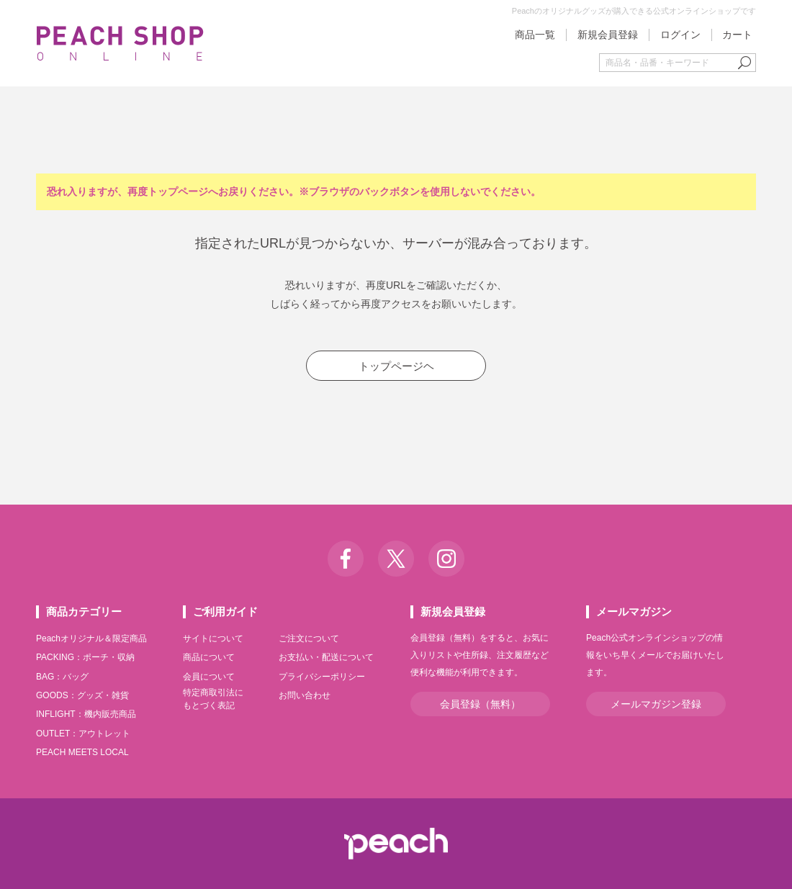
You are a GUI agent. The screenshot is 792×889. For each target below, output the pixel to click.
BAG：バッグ (62, 677)
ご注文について (309, 638)
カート (737, 34)
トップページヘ (396, 366)
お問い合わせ (304, 695)
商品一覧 (535, 34)
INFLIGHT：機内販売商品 (86, 714)
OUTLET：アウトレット (83, 733)
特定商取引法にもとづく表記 (213, 698)
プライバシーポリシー (322, 677)
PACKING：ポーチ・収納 (85, 657)
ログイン (680, 34)
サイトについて (213, 638)
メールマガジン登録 (656, 704)
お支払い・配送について (326, 657)
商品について (209, 657)
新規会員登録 (607, 34)
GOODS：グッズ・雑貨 (82, 695)
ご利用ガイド (225, 611)
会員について (209, 677)
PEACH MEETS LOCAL (82, 752)
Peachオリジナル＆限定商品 (91, 638)
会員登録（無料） (480, 704)
